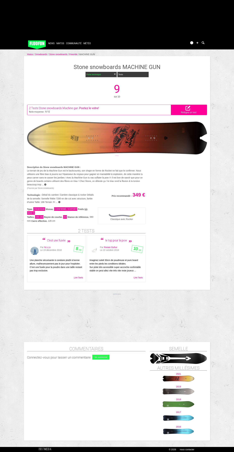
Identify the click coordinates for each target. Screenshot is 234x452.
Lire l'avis (78, 277)
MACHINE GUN (87, 54)
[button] (197, 43)
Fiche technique (101, 74)
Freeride (73, 54)
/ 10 (78, 249)
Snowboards (41, 54)
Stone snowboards (58, 54)
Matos (60, 43)
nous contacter (187, 449)
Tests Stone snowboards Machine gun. (55, 108)
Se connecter (100, 357)
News (51, 43)
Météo (87, 43)
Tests (120, 74)
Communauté (74, 43)
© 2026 (172, 449)
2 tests (86, 230)
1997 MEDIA (46, 449)
